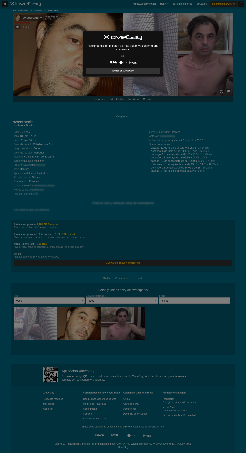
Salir (123, 56)
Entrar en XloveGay (123, 70)
